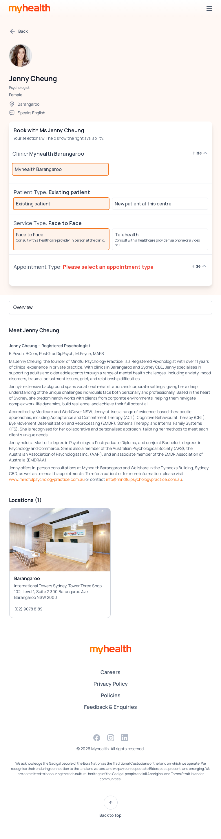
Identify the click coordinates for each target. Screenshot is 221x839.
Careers (110, 672)
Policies (110, 695)
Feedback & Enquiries (110, 706)
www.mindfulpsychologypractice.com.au (47, 479)
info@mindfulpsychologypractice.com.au (144, 479)
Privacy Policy (111, 683)
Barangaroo (28, 104)
